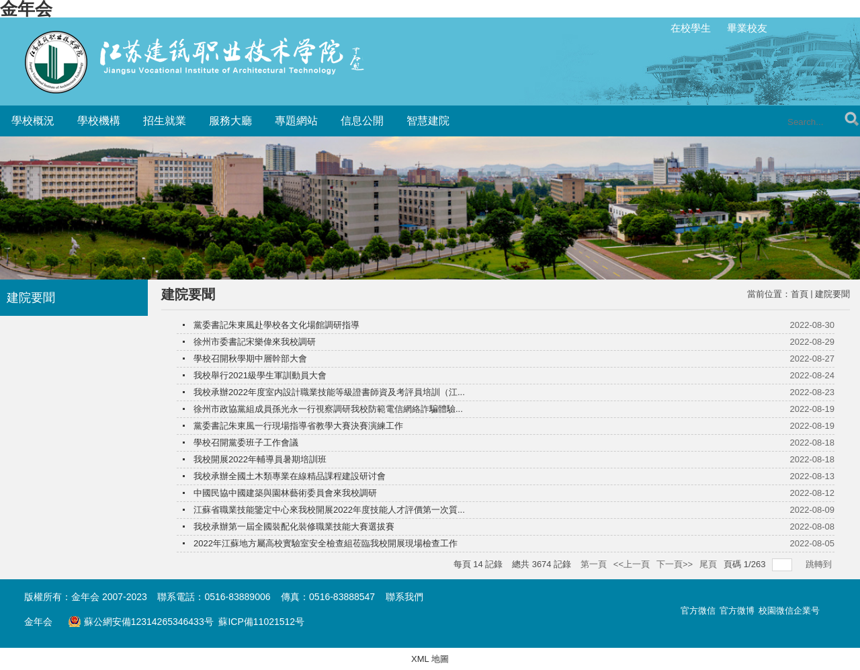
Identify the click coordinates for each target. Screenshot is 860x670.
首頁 (799, 294)
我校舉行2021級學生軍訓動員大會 (260, 375)
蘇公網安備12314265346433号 (140, 621)
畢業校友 (747, 28)
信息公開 (362, 120)
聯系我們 (404, 596)
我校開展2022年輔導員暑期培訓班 (260, 459)
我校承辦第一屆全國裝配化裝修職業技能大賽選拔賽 (294, 526)
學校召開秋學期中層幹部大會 (250, 358)
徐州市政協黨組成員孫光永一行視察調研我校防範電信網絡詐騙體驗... (328, 409)
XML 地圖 (430, 659)
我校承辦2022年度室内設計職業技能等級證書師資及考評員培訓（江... (329, 392)
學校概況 (32, 120)
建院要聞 (832, 294)
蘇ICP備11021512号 (261, 621)
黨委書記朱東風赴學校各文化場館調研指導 (276, 325)
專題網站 (296, 120)
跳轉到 (820, 564)
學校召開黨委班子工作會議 (246, 442)
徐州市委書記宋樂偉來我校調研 (255, 342)
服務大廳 (230, 120)
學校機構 (98, 120)
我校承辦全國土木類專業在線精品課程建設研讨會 (290, 476)
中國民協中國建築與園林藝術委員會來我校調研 (285, 493)
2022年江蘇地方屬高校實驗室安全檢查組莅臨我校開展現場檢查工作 (326, 543)
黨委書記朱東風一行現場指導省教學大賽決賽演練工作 (298, 426)
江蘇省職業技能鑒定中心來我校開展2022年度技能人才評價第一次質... (329, 510)
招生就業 (164, 120)
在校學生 (691, 28)
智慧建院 (427, 120)
